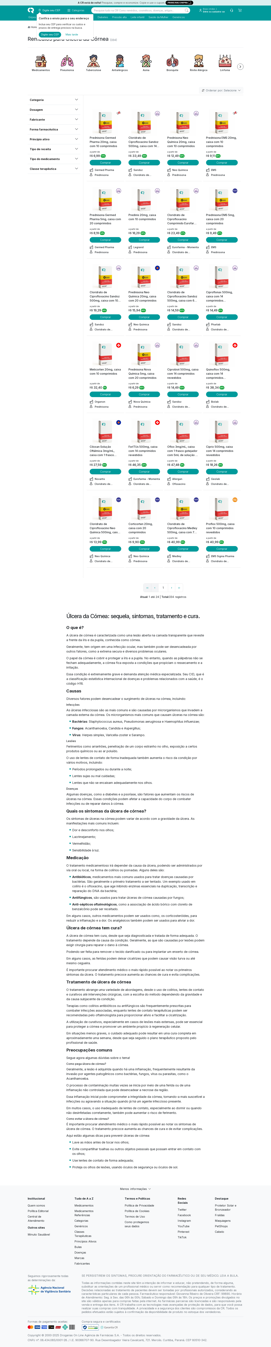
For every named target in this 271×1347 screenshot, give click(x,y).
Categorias (81, 1220)
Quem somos (36, 1205)
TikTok (182, 1237)
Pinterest (183, 1231)
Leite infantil (137, 17)
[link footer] (90, 1327)
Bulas (78, 1247)
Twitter (182, 1209)
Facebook (184, 1215)
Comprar (105, 162)
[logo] (31, 10)
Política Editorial (38, 1211)
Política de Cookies (137, 1211)
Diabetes (102, 17)
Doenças (80, 1252)
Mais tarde (71, 34)
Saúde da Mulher (158, 17)
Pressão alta (119, 17)
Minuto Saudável (39, 1234)
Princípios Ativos (85, 1241)
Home (34, 27)
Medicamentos (84, 1205)
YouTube (183, 1226)
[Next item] (240, 67)
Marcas (79, 1258)
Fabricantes (82, 1263)
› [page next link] (171, 587)
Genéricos (178, 17)
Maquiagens (223, 1220)
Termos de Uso (135, 1216)
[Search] (186, 10)
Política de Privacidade (139, 1205)
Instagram (184, 1220)
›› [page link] (179, 587)
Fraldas (220, 1215)
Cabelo (219, 1231)
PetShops (221, 1226)
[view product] (105, 123)
